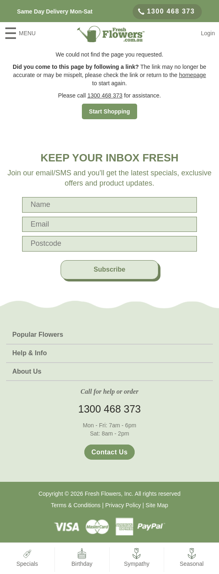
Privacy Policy (123, 505)
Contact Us (109, 452)
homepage (192, 75)
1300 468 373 (166, 11)
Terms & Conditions (75, 505)
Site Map (157, 505)
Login (208, 33)
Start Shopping (109, 111)
